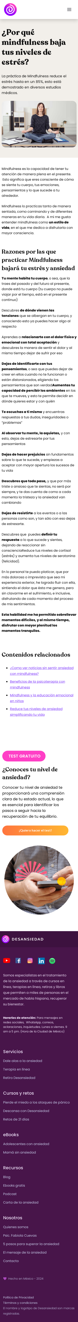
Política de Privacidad (18, 1297)
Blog (6, 1177)
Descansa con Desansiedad (26, 1110)
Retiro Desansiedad (19, 1077)
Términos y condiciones (20, 1303)
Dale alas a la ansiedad (22, 1060)
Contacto (11, 1261)
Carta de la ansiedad (20, 1202)
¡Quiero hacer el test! (35, 830)
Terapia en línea (16, 1069)
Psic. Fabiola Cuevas (20, 1235)
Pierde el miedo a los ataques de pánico (36, 1102)
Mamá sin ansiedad (19, 1152)
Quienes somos (15, 1227)
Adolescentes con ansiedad (26, 1144)
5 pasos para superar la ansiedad (31, 1244)
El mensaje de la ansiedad (25, 1252)
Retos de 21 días (16, 1119)
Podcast (10, 1194)
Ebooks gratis (14, 1185)
